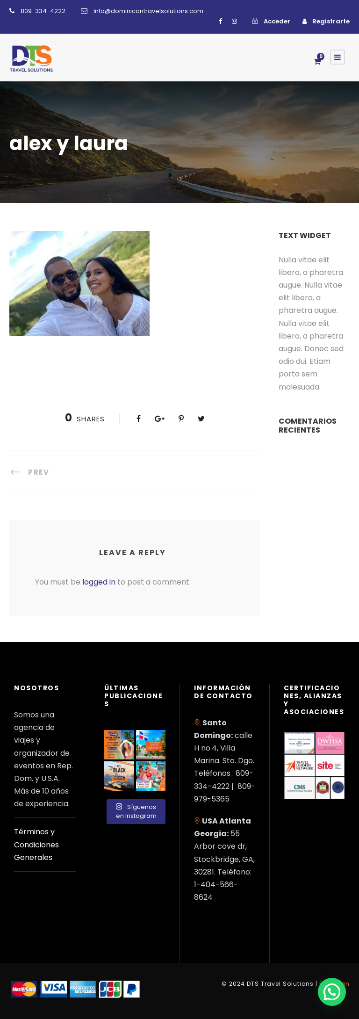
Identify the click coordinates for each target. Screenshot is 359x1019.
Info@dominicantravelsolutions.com (148, 11)
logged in (98, 582)
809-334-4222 (43, 11)
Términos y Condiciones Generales (36, 844)
